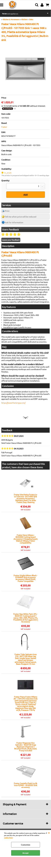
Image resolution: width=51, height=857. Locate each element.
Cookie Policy (8, 837)
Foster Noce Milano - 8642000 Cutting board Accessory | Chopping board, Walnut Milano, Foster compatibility (26, 539)
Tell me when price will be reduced (20, 216)
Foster (4, 127)
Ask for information (14, 222)
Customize (25, 844)
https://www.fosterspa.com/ (13, 402)
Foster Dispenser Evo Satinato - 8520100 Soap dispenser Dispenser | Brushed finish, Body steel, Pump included (25, 746)
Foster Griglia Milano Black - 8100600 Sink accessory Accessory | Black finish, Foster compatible (25, 578)
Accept (25, 853)
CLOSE (49, 832)
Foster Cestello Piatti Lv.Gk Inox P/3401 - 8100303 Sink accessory (25, 785)
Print (7, 211)
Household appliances (10, 14)
